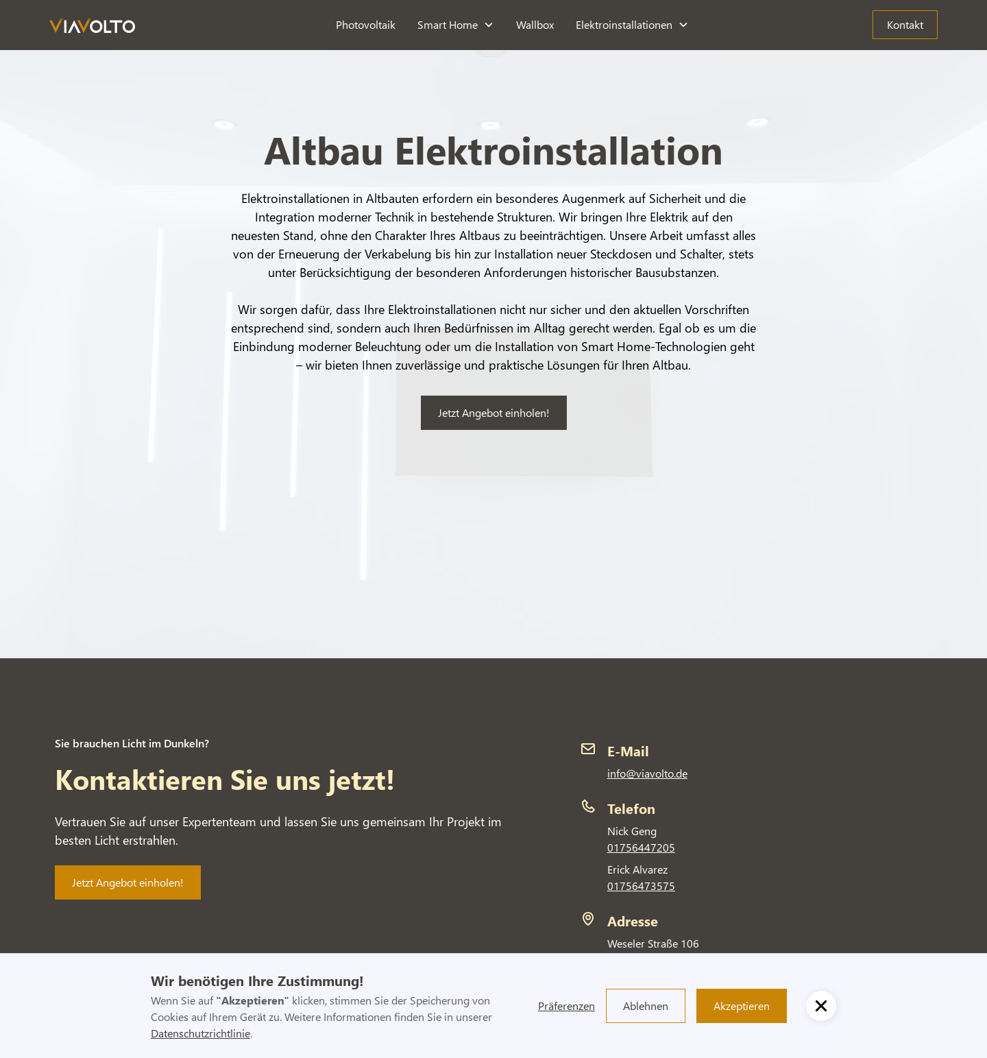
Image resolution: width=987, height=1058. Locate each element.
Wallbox (535, 24)
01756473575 (641, 885)
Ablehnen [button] (645, 1005)
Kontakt (905, 24)
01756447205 (641, 847)
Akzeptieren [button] (742, 1005)
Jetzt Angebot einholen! (494, 412)
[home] (92, 25)
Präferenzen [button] (566, 1005)
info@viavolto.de (647, 773)
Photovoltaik (365, 24)
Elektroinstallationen (624, 24)
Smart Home (447, 24)
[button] (455, 24)
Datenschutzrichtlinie (200, 1033)
